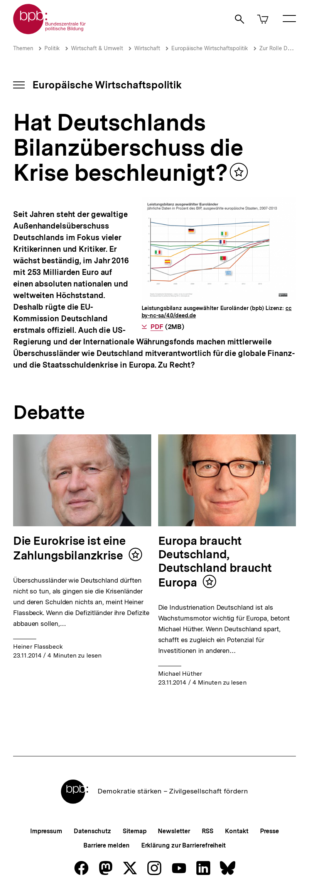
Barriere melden (106, 845)
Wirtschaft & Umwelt (97, 48)
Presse (269, 831)
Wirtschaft (147, 48)
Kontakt (236, 831)
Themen (23, 48)
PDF (156, 327)
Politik (52, 48)
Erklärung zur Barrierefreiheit (183, 845)
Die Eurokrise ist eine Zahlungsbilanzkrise (69, 548)
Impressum (46, 831)
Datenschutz (92, 831)
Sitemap (134, 831)
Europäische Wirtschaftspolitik (209, 48)
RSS (208, 831)
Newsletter (174, 831)
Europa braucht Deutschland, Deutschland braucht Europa (215, 561)
